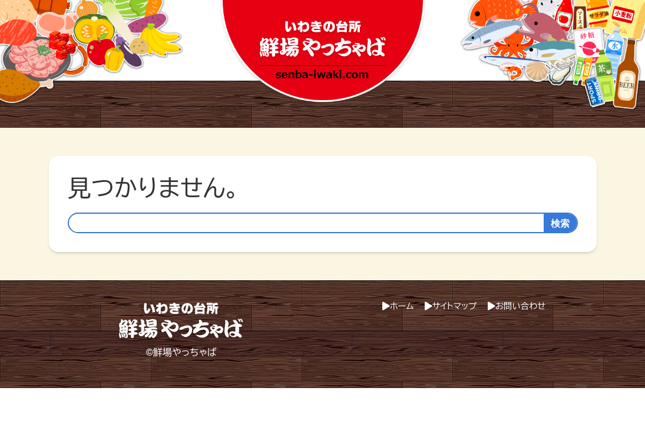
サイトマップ (454, 307)
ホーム (402, 307)
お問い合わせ (520, 307)
